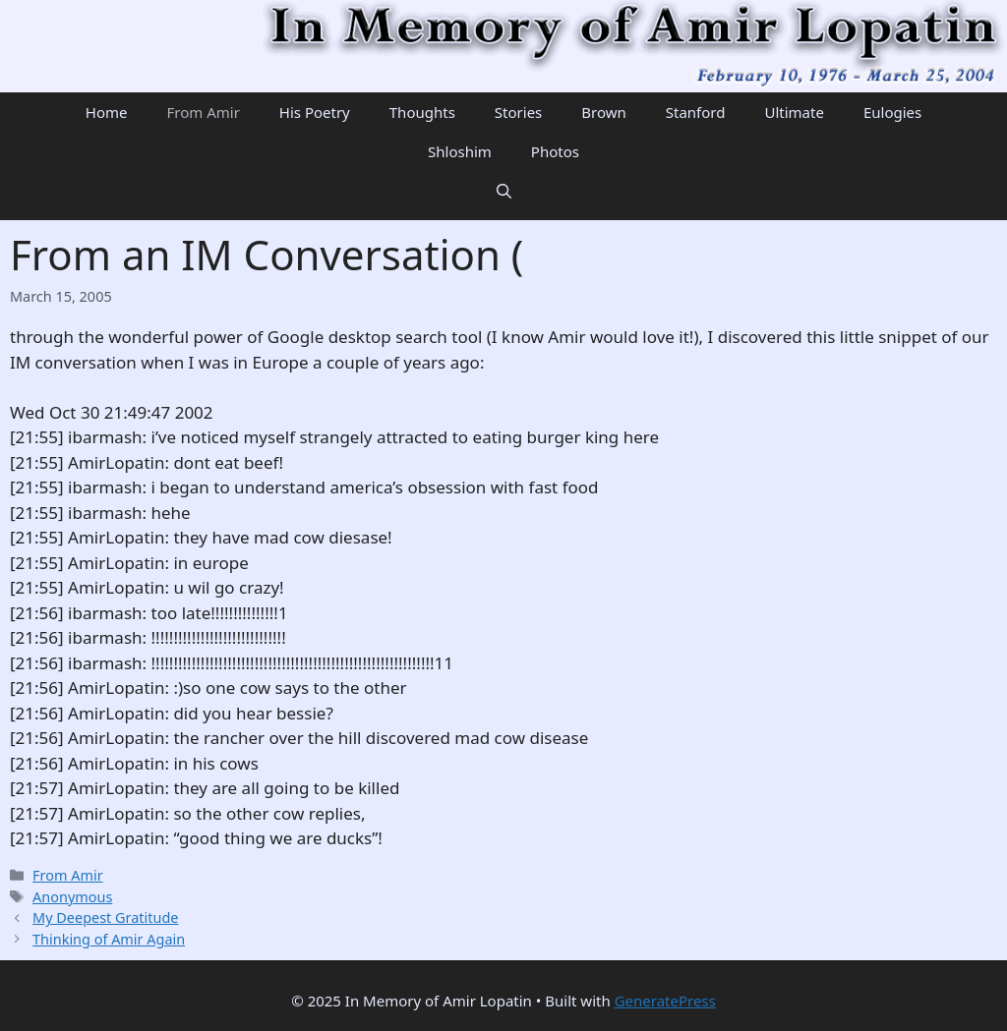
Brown (603, 112)
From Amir (202, 112)
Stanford (696, 112)
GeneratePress (665, 1000)
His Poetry (314, 112)
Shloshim (460, 151)
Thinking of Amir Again (108, 939)
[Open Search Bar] (504, 190)
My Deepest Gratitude (105, 917)
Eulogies (892, 112)
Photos (555, 151)
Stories (518, 112)
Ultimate (793, 112)
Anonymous (72, 897)
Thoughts (422, 112)
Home (107, 112)
